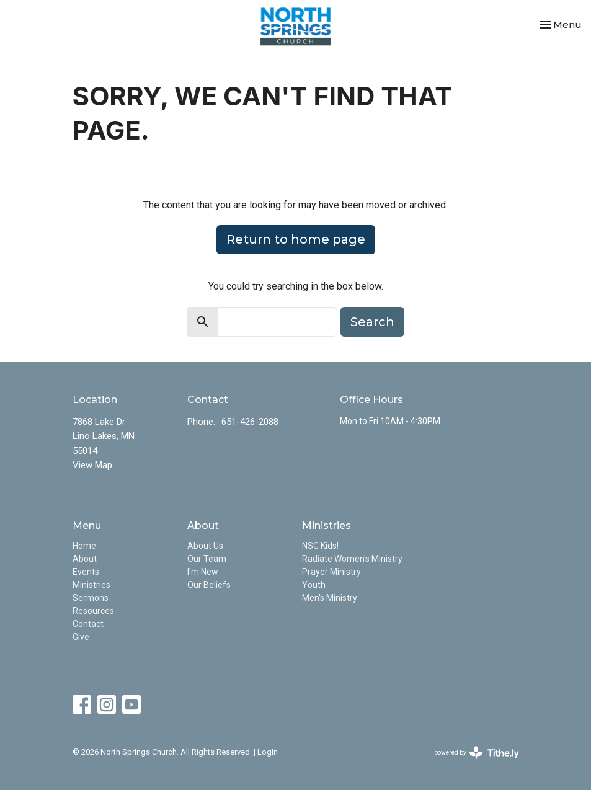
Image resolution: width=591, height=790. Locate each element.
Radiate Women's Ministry (352, 559)
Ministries (91, 585)
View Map (92, 465)
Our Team (206, 559)
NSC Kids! (320, 546)
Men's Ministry (329, 598)
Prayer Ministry (331, 572)
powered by (476, 752)
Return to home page (295, 239)
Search (372, 321)
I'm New (202, 572)
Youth (314, 585)
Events (86, 572)
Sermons (91, 598)
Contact (88, 624)
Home (84, 546)
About (85, 559)
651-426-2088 (249, 421)
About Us (205, 546)
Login (267, 752)
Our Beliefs (209, 585)
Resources (93, 611)
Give (81, 637)
